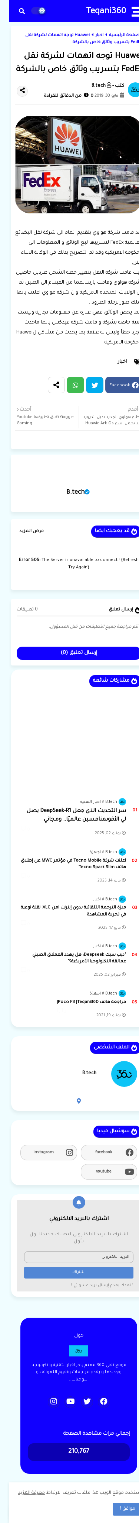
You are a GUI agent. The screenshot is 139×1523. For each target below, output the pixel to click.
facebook (94, 1152)
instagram (34, 1152)
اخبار (90, 35)
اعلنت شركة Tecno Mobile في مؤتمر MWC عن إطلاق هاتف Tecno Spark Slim (64, 864)
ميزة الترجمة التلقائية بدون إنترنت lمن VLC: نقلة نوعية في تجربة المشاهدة (64, 911)
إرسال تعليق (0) (70, 653)
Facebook (110, 386)
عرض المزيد (22, 531)
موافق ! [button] (118, 1509)
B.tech (66, 492)
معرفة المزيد (22, 1493)
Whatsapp (66, 385)
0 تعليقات (18, 609)
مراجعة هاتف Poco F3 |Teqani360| (82, 1002)
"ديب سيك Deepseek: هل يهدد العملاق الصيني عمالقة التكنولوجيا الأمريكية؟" (70, 958)
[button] (12, 11)
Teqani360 (97, 12)
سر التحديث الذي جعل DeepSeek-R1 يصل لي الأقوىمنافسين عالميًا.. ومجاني (67, 815)
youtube (94, 1172)
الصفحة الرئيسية (116, 35)
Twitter (85, 385)
